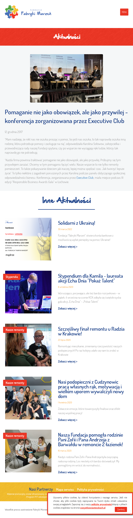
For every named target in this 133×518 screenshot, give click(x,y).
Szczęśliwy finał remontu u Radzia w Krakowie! (91, 331)
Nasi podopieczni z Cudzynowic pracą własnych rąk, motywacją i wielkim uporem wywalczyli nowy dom (91, 389)
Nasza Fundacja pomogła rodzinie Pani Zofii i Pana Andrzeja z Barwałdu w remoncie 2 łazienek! (90, 439)
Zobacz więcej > (67, 246)
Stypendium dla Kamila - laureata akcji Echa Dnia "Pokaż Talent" (90, 278)
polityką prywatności (101, 504)
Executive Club (85, 178)
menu (124, 12)
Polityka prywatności (90, 489)
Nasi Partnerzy (41, 489)
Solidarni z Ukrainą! (76, 222)
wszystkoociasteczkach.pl (92, 507)
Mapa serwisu (65, 489)
